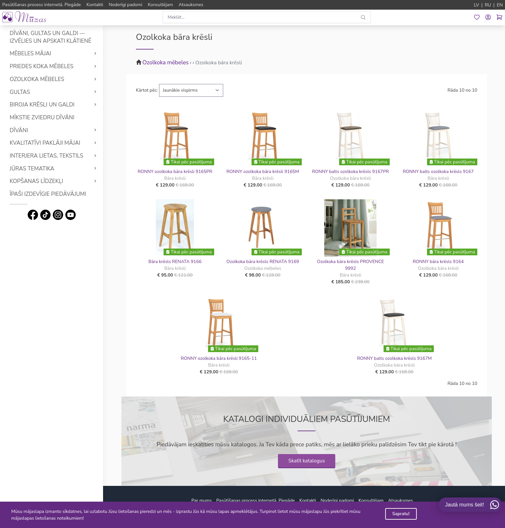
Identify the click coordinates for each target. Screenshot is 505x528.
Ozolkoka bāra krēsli (218, 62)
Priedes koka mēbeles (41, 66)
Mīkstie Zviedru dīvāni (42, 117)
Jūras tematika (32, 168)
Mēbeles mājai (30, 53)
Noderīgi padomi (337, 500)
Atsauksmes (400, 500)
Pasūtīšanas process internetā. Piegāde (255, 500)
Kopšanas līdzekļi (36, 181)
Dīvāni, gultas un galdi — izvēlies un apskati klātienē (50, 37)
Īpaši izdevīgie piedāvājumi (48, 194)
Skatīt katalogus (306, 460)
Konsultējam (371, 500)
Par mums (201, 500)
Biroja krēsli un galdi (42, 104)
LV (476, 5)
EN (500, 5)
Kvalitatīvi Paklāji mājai (45, 143)
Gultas (20, 92)
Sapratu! (401, 514)
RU (488, 5)
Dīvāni (19, 130)
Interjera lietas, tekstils (46, 155)
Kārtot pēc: (147, 90)
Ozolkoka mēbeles (37, 79)
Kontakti (308, 500)
